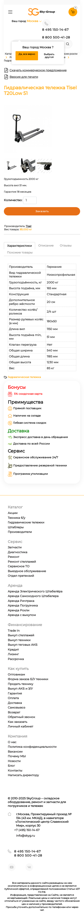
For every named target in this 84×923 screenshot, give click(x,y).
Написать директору (23, 775)
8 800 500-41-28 (56, 37)
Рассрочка (16, 659)
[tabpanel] (42, 315)
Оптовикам (16, 674)
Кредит (13, 649)
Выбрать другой (49, 56)
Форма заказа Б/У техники (28, 679)
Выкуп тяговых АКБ (22, 645)
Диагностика (17, 552)
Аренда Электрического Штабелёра (35, 591)
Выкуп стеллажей (21, 635)
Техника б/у (16, 518)
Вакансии (15, 751)
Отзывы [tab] (66, 245)
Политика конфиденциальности (32, 747)
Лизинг (13, 654)
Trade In (14, 630)
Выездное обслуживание (27, 571)
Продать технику (20, 684)
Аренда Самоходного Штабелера (33, 596)
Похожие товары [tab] (20, 252)
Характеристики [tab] (19, 246)
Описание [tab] (46, 245)
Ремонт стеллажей (22, 561)
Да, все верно (27, 54)
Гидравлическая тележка (24, 377)
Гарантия (15, 693)
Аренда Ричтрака (21, 601)
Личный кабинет (20, 726)
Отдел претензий (21, 576)
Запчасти (15, 547)
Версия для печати (21, 77)
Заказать (42, 211)
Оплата (13, 698)
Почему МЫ (17, 756)
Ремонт (13, 557)
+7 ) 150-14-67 (27, 830)
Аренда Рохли (18, 610)
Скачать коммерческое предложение (35, 70)
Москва (34, 21)
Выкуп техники (19, 640)
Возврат (14, 712)
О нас (12, 742)
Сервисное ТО (18, 566)
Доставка (15, 703)
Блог (11, 765)
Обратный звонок (21, 717)
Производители (20, 532)
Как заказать (17, 722)
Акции (12, 513)
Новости (14, 761)
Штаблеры (16, 527)
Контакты (15, 770)
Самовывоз (16, 707)
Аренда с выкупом (22, 615)
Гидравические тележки (26, 522)
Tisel (28, 226)
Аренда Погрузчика (23, 605)
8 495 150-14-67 (55, 29)
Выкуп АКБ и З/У (20, 688)
